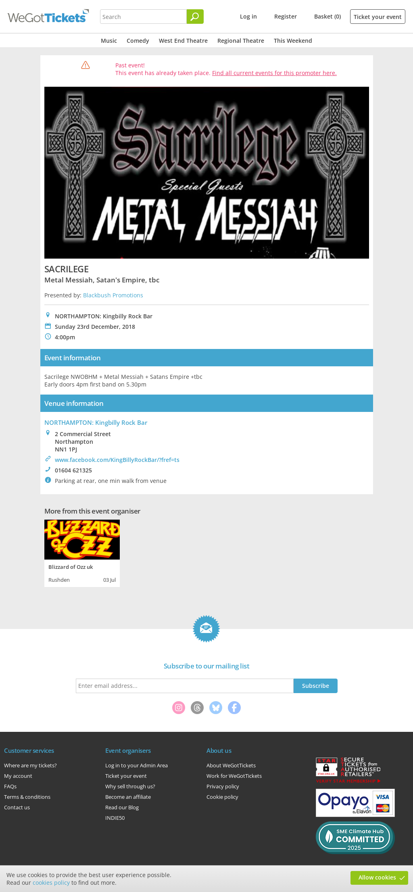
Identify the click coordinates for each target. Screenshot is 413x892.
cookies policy (51, 882)
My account (18, 775)
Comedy (138, 40)
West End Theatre (183, 40)
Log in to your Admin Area (136, 765)
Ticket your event (378, 17)
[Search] (195, 16)
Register (285, 16)
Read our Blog (122, 807)
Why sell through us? (130, 786)
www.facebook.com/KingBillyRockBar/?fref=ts (117, 460)
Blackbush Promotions (113, 295)
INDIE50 (115, 817)
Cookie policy (222, 796)
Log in (248, 16)
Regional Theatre (240, 40)
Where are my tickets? (30, 765)
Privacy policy (222, 786)
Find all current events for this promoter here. (274, 73)
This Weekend (293, 40)
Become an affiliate (128, 796)
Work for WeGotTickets (234, 775)
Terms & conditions (27, 796)
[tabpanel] (82, 552)
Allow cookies (377, 877)
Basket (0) (327, 16)
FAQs (10, 786)
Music (109, 40)
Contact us (17, 807)
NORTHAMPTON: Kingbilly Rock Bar (95, 422)
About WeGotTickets (231, 765)
